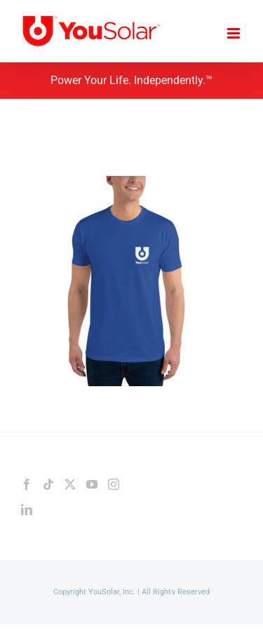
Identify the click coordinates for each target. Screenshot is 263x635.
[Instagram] (113, 484)
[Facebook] (26, 484)
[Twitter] (70, 484)
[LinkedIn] (26, 509)
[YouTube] (91, 484)
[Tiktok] (48, 484)
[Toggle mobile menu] (234, 33)
